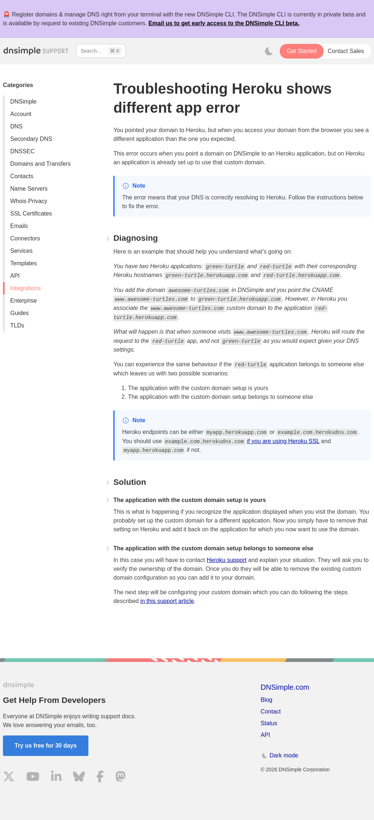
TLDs (17, 325)
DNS (16, 126)
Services (21, 251)
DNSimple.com (285, 687)
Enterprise (23, 300)
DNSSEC (22, 151)
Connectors (25, 238)
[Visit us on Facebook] (100, 778)
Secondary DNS (31, 139)
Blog (266, 700)
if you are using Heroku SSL (283, 441)
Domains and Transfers (40, 164)
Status (269, 723)
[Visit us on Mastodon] (120, 778)
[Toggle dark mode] (269, 51)
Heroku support (227, 560)
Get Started (302, 51)
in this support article (167, 601)
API (15, 276)
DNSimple (23, 101)
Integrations (25, 288)
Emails (19, 226)
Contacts (21, 176)
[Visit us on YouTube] (32, 778)
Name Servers (28, 189)
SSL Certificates (31, 213)
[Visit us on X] (9, 778)
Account (20, 114)
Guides (19, 313)
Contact (271, 711)
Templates (23, 263)
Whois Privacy (28, 201)
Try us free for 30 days (46, 745)
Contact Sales (346, 51)
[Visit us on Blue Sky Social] (79, 778)
